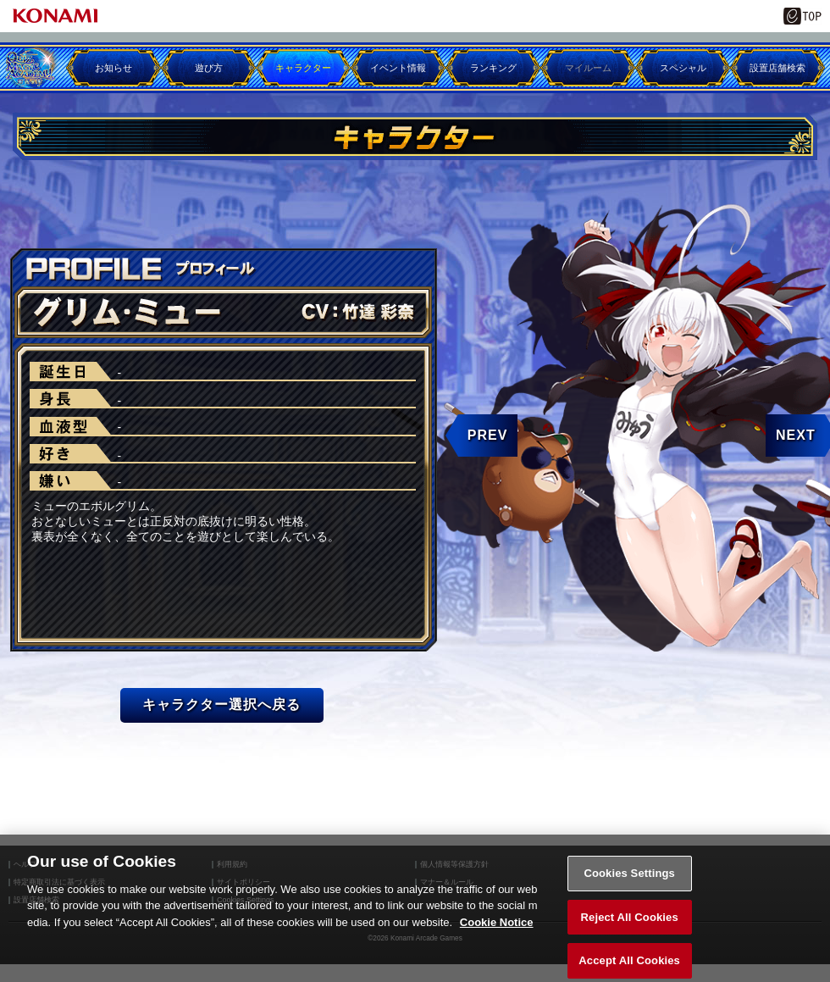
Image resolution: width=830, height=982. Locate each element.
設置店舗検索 (777, 68)
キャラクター (303, 68)
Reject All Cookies (629, 924)
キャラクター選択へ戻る (221, 704)
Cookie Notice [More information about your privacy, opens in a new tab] (497, 930)
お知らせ (113, 68)
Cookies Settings (629, 880)
